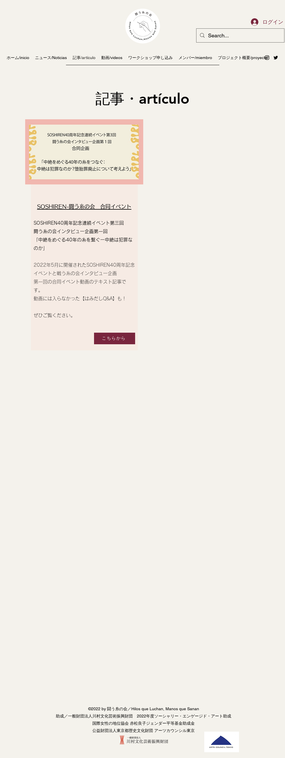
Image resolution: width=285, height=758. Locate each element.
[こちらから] (114, 338)
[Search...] (240, 36)
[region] (83, 237)
